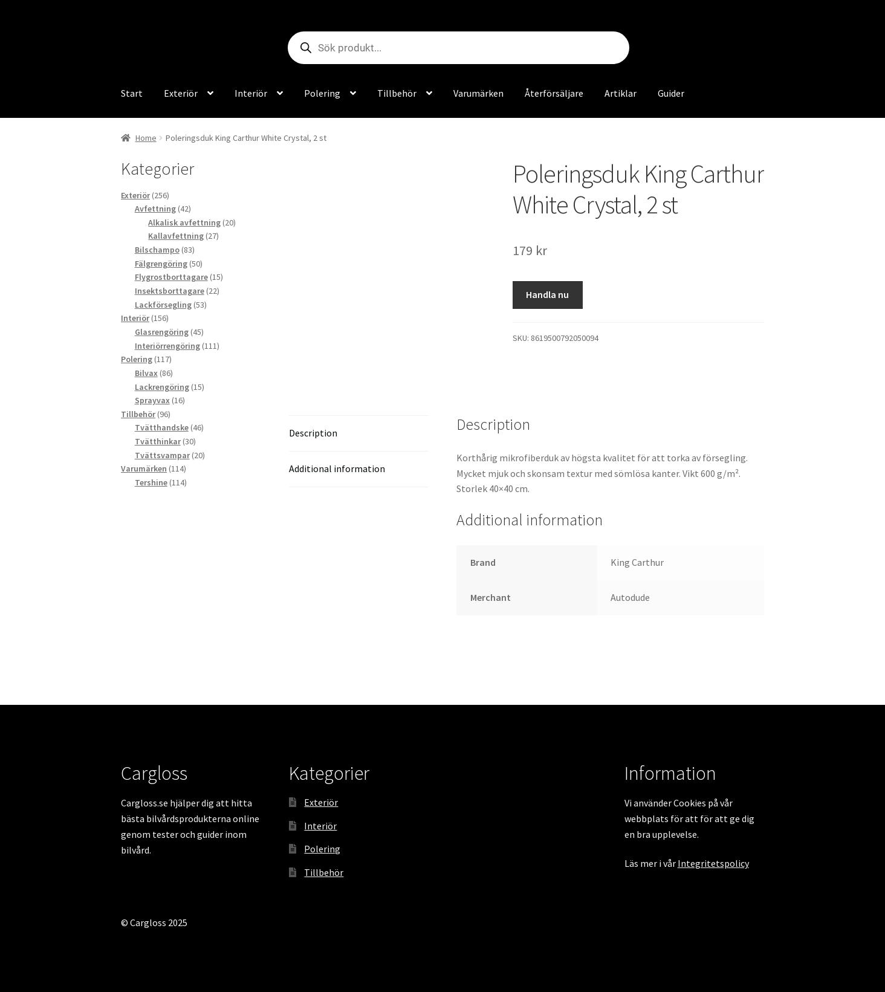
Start (132, 93)
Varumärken (478, 93)
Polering (322, 93)
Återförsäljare (554, 93)
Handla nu (547, 294)
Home (146, 137)
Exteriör (181, 93)
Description (313, 433)
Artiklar (621, 93)
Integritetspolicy (713, 863)
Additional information (337, 468)
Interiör (251, 93)
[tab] (359, 434)
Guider (671, 93)
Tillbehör (397, 93)
